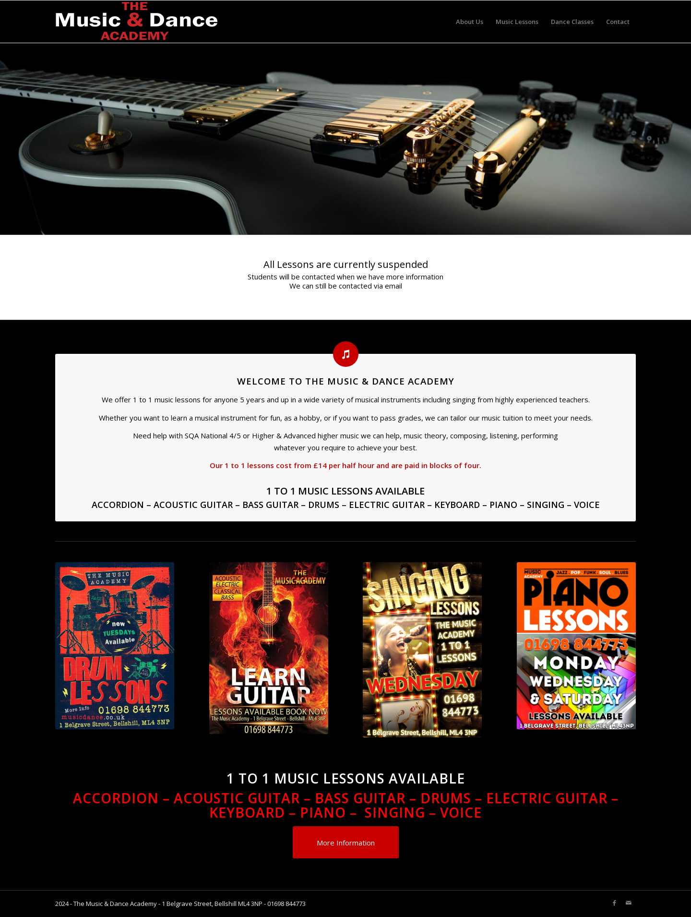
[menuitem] (469, 21)
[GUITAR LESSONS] (268, 725)
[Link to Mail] (628, 902)
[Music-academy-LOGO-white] (136, 21)
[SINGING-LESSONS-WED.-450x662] (422, 728)
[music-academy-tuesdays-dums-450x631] (115, 645)
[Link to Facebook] (614, 902)
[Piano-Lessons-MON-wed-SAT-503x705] (586, 645)
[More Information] (346, 842)
